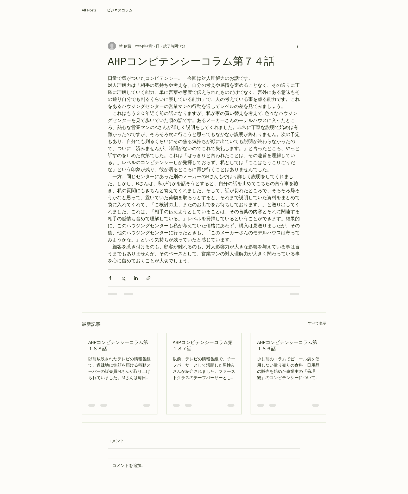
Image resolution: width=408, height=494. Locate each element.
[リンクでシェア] (148, 278)
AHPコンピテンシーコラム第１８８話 (118, 346)
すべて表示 (317, 323)
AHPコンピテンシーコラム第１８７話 (203, 346)
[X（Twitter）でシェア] (122, 278)
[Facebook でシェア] (110, 278)
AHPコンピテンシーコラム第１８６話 (287, 346)
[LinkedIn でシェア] (135, 278)
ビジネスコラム (119, 10)
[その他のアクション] (297, 46)
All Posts (89, 10)
